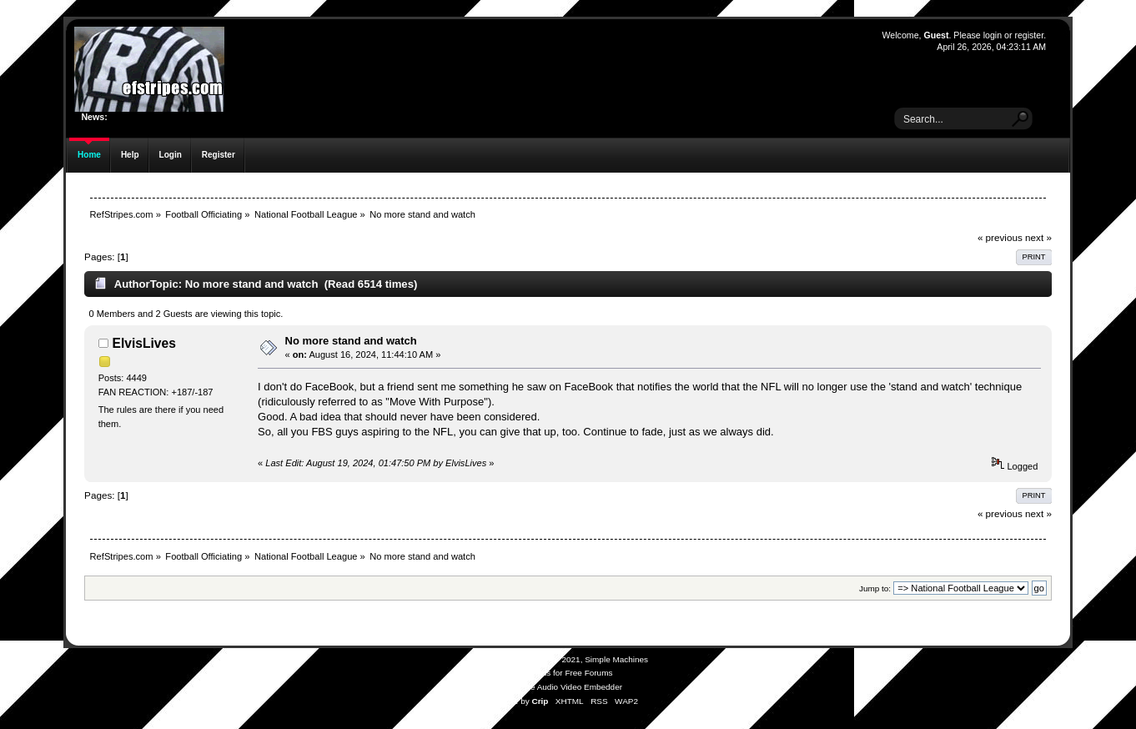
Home (89, 154)
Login (170, 154)
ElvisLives (144, 343)
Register (218, 154)
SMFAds (535, 672)
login (992, 35)
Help (130, 154)
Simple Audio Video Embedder (566, 686)
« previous (1000, 237)
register (1028, 35)
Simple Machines (616, 659)
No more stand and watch (351, 340)
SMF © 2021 (557, 659)
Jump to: (875, 588)
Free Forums (588, 672)
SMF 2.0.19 (505, 659)
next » (1038, 237)
